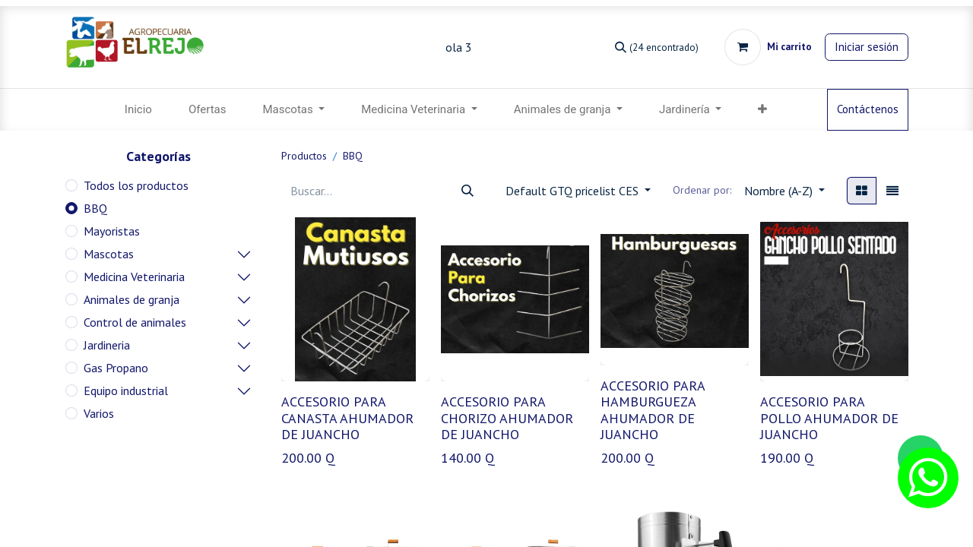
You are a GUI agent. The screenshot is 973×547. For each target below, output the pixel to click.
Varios (99, 413)
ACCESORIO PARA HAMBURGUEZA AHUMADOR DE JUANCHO (653, 410)
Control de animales (135, 322)
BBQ (95, 208)
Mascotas (109, 253)
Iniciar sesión (867, 47)
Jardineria (107, 345)
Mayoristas (112, 231)
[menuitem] (138, 110)
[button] (762, 110)
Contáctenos (868, 109)
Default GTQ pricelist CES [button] (574, 190)
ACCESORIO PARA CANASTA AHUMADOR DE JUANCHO (347, 418)
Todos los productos (136, 185)
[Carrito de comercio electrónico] (768, 47)
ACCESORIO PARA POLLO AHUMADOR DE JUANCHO (829, 418)
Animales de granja (131, 299)
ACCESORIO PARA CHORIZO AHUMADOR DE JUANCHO (507, 418)
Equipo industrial (126, 390)
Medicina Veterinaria (134, 276)
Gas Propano (116, 367)
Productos (304, 156)
